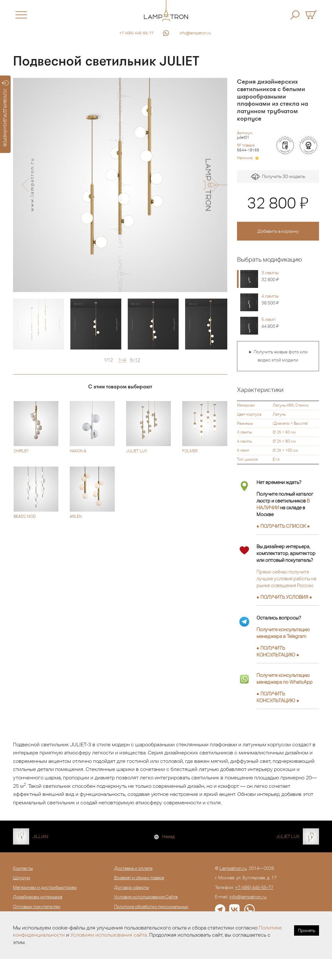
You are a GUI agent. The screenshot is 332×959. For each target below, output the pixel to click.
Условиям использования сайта (108, 935)
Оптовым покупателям (36, 906)
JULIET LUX (288, 836)
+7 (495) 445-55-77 (136, 33)
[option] (120, 185)
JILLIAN (40, 836)
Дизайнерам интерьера (37, 896)
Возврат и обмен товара (139, 877)
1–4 (122, 360)
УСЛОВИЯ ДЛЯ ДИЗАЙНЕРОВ (5, 113)
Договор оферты (131, 887)
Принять (306, 930)
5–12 (135, 360)
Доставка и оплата (133, 868)
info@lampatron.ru (195, 33)
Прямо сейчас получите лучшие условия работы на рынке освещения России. (286, 578)
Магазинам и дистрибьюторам (45, 887)
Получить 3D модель (278, 176)
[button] (25, 185)
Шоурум (21, 877)
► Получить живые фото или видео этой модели (278, 356)
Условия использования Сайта (146, 896)
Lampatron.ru (233, 868)
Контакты (23, 868)
